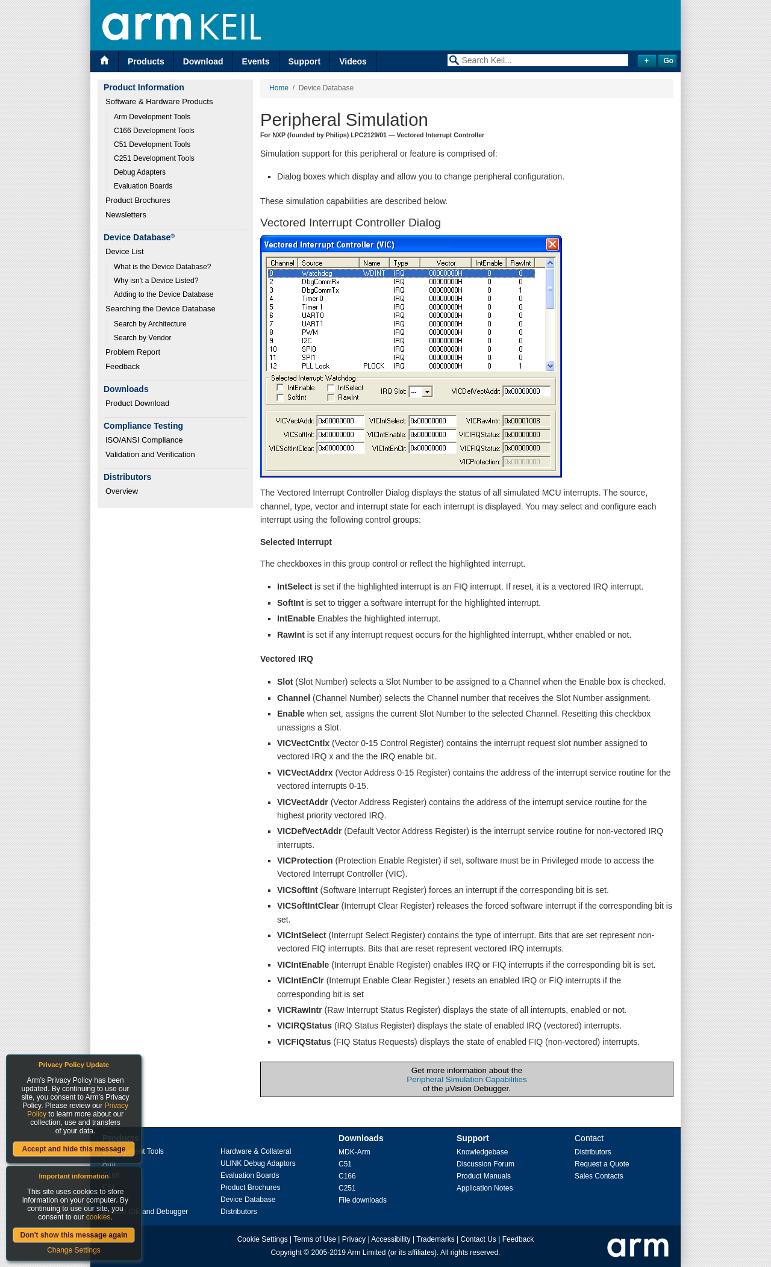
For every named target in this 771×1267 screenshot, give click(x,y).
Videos (353, 61)
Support (305, 61)
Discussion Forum (485, 1164)
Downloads (361, 1138)
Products (146, 61)
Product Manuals (484, 1176)
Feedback (122, 366)
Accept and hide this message (73, 1149)
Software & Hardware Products (159, 101)
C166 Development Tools (154, 130)
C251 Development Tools (154, 158)
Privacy (354, 1239)
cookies (98, 1217)
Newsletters (125, 214)
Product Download (137, 403)
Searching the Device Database (160, 308)
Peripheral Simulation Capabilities (466, 1079)
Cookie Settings (262, 1239)
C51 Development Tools (152, 144)
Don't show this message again (73, 1235)
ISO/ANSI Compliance (144, 439)
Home (279, 88)
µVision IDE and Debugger (145, 1211)
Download (203, 61)
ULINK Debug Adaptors (258, 1163)
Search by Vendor (142, 338)
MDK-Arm (354, 1152)
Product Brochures (137, 200)
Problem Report (132, 351)
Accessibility (390, 1239)
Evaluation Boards (143, 186)
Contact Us (478, 1239)
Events (256, 61)
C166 (347, 1176)
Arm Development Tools (152, 117)
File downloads (363, 1200)
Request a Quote (602, 1164)
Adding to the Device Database (163, 294)
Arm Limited (367, 1252)
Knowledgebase (482, 1152)
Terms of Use (314, 1239)
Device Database (247, 1199)
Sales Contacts (599, 1176)
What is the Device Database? (162, 267)
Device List (124, 251)
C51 (345, 1164)
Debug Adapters (140, 172)
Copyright (286, 1252)
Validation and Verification (150, 454)
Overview (121, 491)
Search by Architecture (150, 324)
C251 (347, 1188)
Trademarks (435, 1239)
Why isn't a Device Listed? (156, 280)
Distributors (238, 1211)
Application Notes (485, 1188)
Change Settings (74, 1250)
